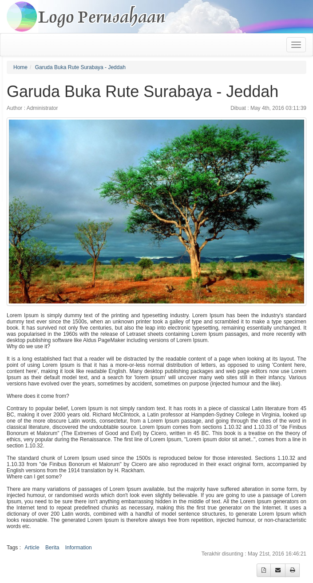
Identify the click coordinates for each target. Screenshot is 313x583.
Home (20, 67)
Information (78, 547)
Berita (52, 547)
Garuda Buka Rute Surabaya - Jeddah (80, 67)
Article (31, 547)
